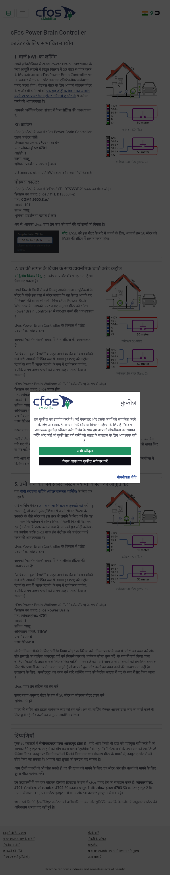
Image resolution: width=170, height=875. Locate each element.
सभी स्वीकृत (85, 451)
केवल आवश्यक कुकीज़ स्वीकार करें (85, 461)
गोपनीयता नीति (127, 477)
